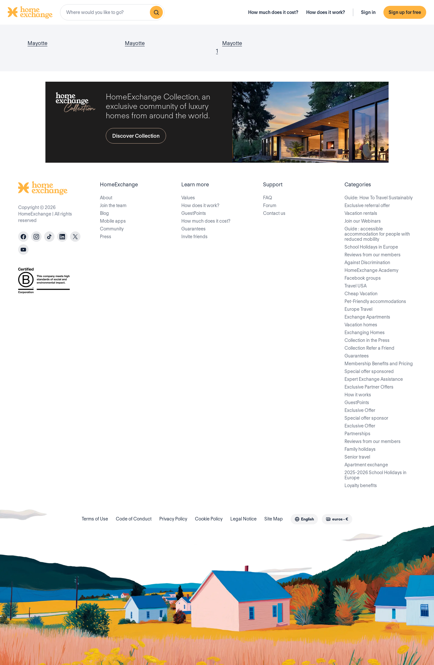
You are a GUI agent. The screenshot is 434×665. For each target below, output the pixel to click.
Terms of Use (95, 518)
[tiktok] (49, 236)
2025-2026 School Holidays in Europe (375, 475)
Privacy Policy (173, 518)
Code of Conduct (133, 518)
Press (105, 236)
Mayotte (37, 43)
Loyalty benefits (360, 485)
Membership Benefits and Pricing (378, 363)
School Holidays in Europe (371, 247)
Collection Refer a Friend (369, 348)
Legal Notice (243, 518)
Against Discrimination (367, 262)
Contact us (274, 213)
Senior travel (357, 457)
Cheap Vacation (361, 293)
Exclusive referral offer (367, 205)
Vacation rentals (360, 213)
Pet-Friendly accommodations (375, 301)
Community (112, 228)
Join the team (113, 205)
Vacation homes (360, 324)
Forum (269, 205)
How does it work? (325, 12)
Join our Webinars (362, 221)
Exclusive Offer (359, 410)
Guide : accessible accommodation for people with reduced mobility (377, 234)
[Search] (156, 12)
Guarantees (193, 228)
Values (188, 197)
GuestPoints (193, 213)
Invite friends (194, 236)
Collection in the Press (367, 340)
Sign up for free (405, 12)
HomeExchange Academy (371, 270)
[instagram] (36, 236)
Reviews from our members (372, 254)
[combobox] (112, 12)
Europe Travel (358, 309)
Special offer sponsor (366, 418)
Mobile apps (113, 221)
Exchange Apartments (367, 317)
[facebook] (23, 236)
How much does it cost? (273, 12)
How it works (357, 394)
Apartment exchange (366, 464)
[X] (75, 236)
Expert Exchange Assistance (373, 379)
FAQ (267, 197)
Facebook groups (362, 278)
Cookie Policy (209, 518)
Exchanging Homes (364, 332)
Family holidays (360, 449)
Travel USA (355, 285)
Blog (104, 213)
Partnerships (357, 433)
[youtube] (23, 249)
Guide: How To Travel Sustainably (378, 197)
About (106, 197)
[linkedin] (62, 236)
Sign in (368, 12)
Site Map (273, 518)
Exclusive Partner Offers (368, 387)
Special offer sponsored (369, 371)
